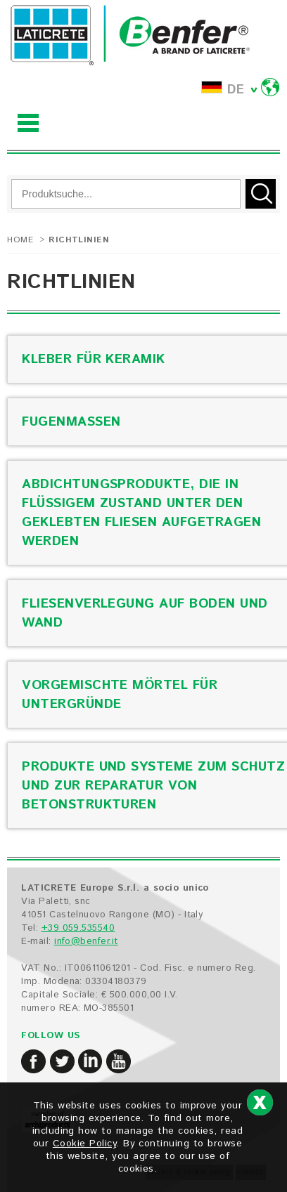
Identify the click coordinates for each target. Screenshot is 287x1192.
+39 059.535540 (78, 928)
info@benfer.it (86, 941)
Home (20, 240)
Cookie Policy (84, 1144)
